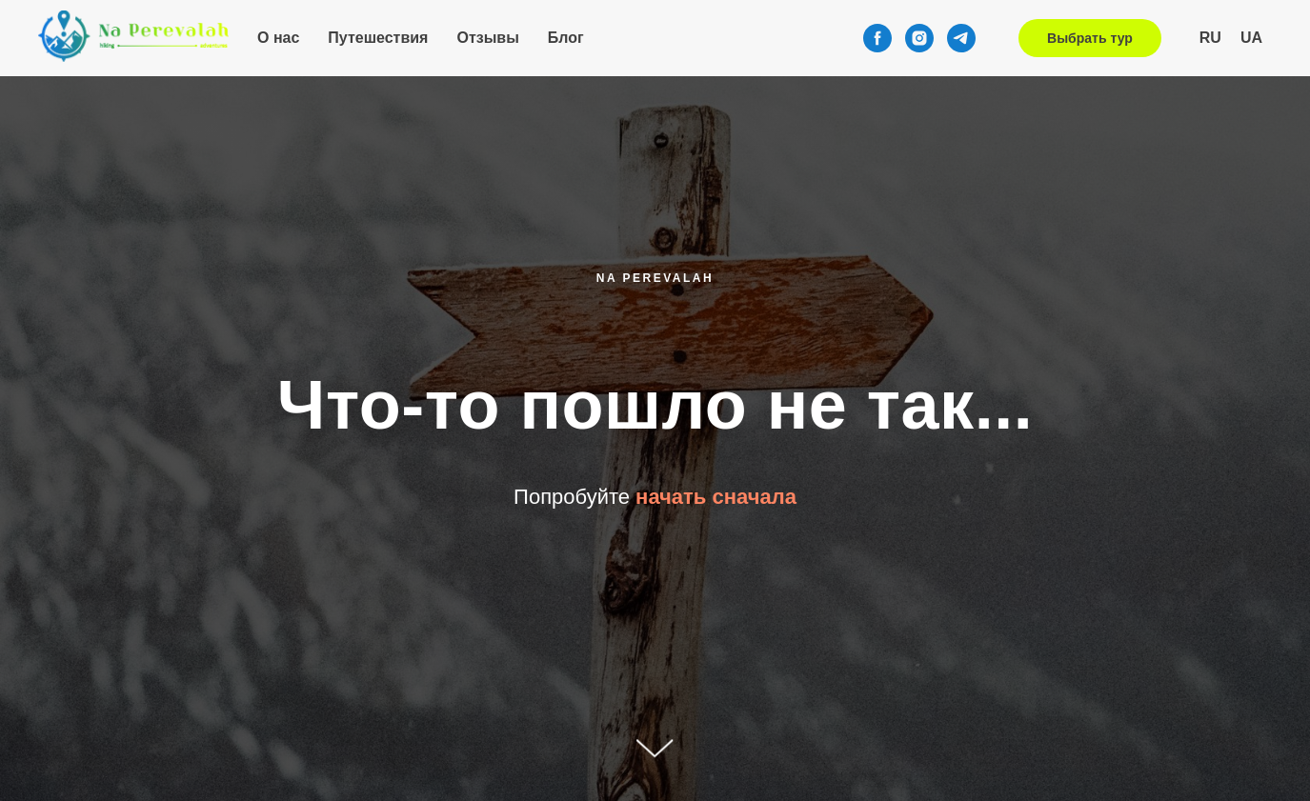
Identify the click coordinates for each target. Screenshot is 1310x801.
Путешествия (378, 38)
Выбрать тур (1090, 38)
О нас (278, 38)
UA (1251, 38)
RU (1210, 38)
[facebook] (877, 38)
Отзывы (487, 38)
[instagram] (919, 38)
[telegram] (961, 38)
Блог (566, 38)
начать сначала (715, 497)
